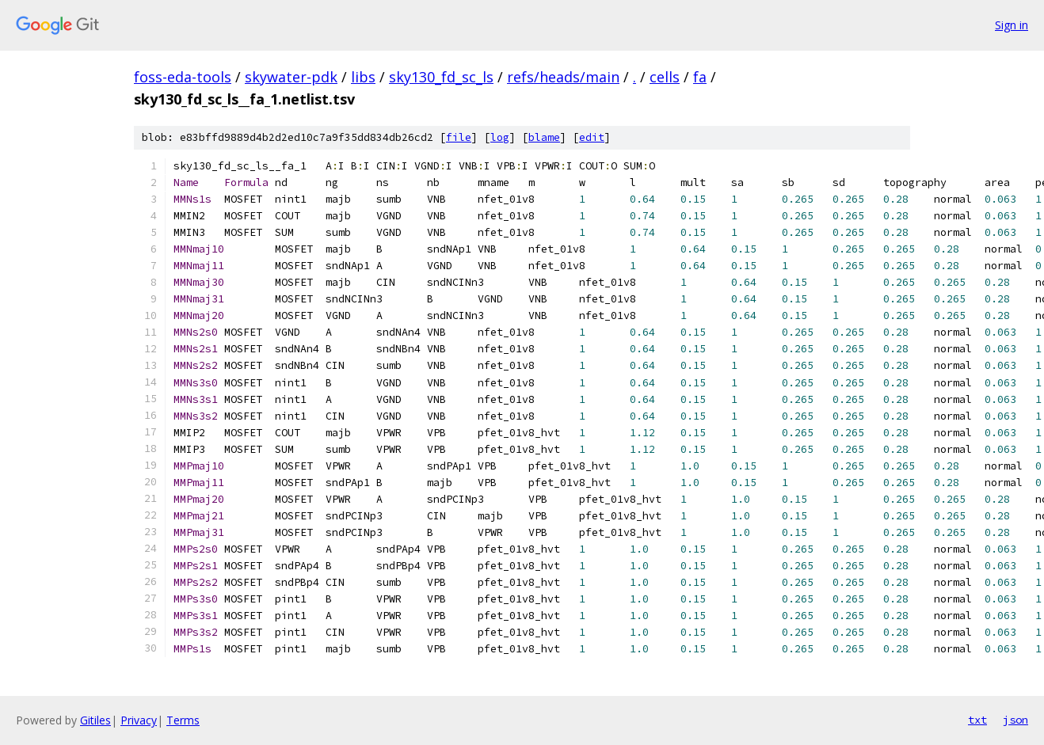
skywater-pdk (291, 76)
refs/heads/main (563, 76)
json (1015, 720)
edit (591, 137)
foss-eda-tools (182, 76)
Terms (183, 720)
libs (363, 76)
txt (977, 720)
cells (665, 76)
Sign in (1011, 24)
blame (544, 137)
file (458, 137)
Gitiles (95, 720)
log (499, 137)
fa (700, 76)
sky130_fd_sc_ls (441, 76)
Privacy (138, 720)
